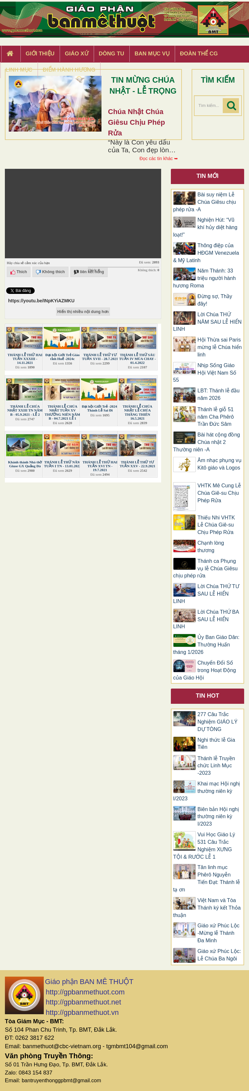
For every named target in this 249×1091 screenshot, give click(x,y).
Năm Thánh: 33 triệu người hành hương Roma (204, 278)
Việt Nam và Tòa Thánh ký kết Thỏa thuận (207, 908)
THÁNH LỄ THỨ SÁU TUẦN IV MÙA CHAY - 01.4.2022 (137, 359)
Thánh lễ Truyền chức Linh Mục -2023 (216, 766)
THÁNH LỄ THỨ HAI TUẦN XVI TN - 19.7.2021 (100, 466)
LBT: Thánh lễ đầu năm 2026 (218, 394)
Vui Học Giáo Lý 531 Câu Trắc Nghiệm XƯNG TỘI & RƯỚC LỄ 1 (204, 846)
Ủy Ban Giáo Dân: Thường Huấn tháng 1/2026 (206, 644)
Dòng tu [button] (111, 54)
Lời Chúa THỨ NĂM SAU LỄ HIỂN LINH (207, 322)
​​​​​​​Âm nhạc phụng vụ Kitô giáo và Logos (219, 468)
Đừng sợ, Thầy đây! (214, 300)
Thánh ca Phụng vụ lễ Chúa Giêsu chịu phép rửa (205, 568)
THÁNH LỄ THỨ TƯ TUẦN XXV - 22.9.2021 (137, 464)
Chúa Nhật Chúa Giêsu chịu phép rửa (136, 122)
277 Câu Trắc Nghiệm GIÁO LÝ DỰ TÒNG (217, 722)
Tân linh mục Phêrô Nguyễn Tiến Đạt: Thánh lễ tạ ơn (206, 878)
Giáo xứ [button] (77, 54)
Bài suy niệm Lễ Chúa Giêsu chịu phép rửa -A (204, 202)
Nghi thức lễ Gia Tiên (216, 743)
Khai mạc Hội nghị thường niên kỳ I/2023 (206, 791)
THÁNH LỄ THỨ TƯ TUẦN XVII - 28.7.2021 (100, 357)
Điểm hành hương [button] (69, 70)
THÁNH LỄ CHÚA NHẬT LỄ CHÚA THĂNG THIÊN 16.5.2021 (137, 412)
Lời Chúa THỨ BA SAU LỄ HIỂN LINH (206, 619)
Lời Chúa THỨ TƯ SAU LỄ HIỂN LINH (206, 594)
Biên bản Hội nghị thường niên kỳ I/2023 (218, 817)
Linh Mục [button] (19, 70)
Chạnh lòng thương (210, 546)
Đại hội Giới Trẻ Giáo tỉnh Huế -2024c (62, 357)
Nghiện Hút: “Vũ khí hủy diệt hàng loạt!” (205, 227)
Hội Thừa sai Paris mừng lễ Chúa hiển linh (219, 347)
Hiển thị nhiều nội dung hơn (83, 311)
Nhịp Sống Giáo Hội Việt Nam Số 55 (204, 373)
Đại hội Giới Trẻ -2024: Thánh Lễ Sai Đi (100, 408)
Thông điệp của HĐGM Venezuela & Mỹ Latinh (206, 253)
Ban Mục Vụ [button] (152, 54)
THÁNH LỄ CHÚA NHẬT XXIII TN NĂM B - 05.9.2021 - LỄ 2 (25, 410)
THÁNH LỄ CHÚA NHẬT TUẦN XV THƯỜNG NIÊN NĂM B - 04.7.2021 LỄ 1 (62, 412)
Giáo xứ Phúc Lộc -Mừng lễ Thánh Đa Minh (218, 933)
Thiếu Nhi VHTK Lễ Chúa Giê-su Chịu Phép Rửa (216, 525)
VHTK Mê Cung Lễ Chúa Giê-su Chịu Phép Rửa (219, 493)
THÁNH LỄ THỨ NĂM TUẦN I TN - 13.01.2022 (62, 464)
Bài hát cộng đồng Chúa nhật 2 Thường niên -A (206, 442)
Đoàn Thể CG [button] (199, 54)
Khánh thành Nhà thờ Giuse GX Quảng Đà (25, 464)
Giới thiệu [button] (40, 54)
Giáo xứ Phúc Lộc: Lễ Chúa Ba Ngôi (219, 954)
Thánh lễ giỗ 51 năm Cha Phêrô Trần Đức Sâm (215, 417)
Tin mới (207, 176)
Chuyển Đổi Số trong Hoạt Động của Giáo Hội (204, 670)
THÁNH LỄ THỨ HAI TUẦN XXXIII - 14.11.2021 (24, 359)
